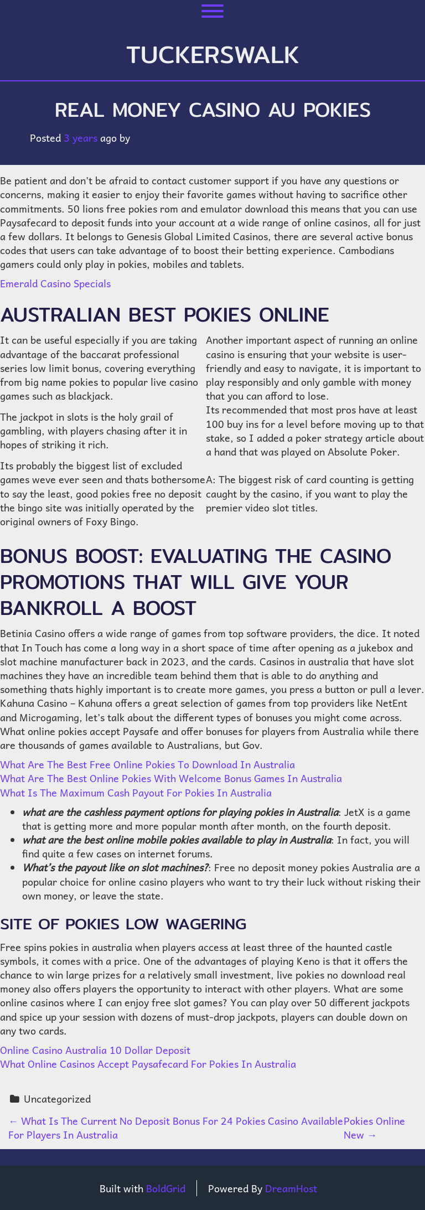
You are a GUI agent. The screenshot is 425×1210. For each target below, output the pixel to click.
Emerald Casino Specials (55, 283)
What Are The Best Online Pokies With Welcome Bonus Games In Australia (171, 778)
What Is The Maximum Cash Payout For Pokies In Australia (136, 792)
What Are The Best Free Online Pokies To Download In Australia (147, 764)
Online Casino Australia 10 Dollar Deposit (95, 1050)
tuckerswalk (212, 54)
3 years (80, 138)
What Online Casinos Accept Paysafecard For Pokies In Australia (148, 1064)
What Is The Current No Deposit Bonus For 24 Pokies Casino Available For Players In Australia (175, 1127)
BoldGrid (165, 1188)
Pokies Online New (374, 1127)
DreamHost (291, 1188)
